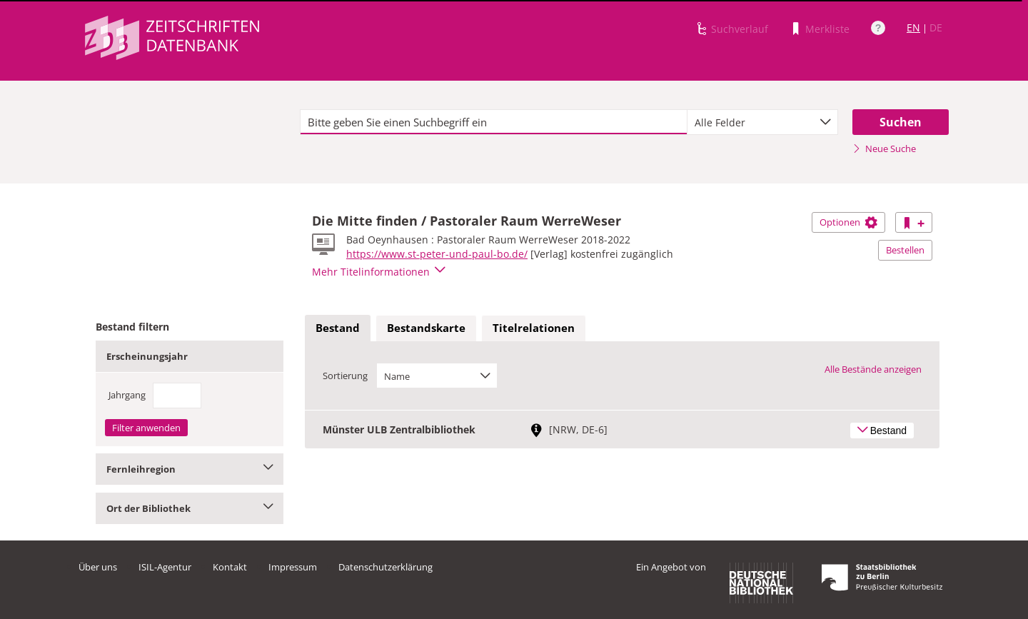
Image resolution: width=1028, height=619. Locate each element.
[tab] (338, 328)
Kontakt (230, 566)
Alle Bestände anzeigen (873, 369)
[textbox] (493, 122)
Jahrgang (127, 394)
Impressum (292, 566)
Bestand (338, 328)
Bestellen (905, 249)
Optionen (848, 222)
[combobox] (762, 122)
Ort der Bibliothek (189, 508)
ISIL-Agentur (164, 566)
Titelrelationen (534, 328)
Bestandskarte (426, 328)
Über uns (98, 566)
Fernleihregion (189, 469)
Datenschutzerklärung (385, 566)
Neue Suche (884, 148)
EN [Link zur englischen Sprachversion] (913, 27)
